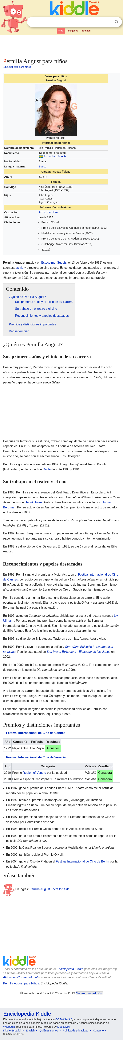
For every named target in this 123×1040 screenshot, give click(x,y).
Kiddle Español (12, 1030)
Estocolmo (50, 156)
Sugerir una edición (89, 993)
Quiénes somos (48, 1030)
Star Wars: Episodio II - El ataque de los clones (78, 651)
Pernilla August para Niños (21, 983)
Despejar (108, 22)
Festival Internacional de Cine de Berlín (82, 861)
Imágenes (72, 30)
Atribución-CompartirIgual (20, 977)
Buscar (116, 22)
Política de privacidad (75, 1030)
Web (60, 30)
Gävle (47, 469)
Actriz (42, 212)
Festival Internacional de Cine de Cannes (35, 732)
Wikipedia (9, 1026)
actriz (19, 267)
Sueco (42, 166)
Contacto (98, 1030)
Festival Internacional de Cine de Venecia (36, 757)
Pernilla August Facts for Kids (49, 889)
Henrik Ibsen (33, 502)
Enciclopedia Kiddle (70, 969)
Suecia (62, 156)
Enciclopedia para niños (17, 66)
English (86, 30)
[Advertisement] (61, 45)
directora (52, 212)
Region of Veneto (34, 772)
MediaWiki (63, 1026)
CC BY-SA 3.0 (63, 1019)
